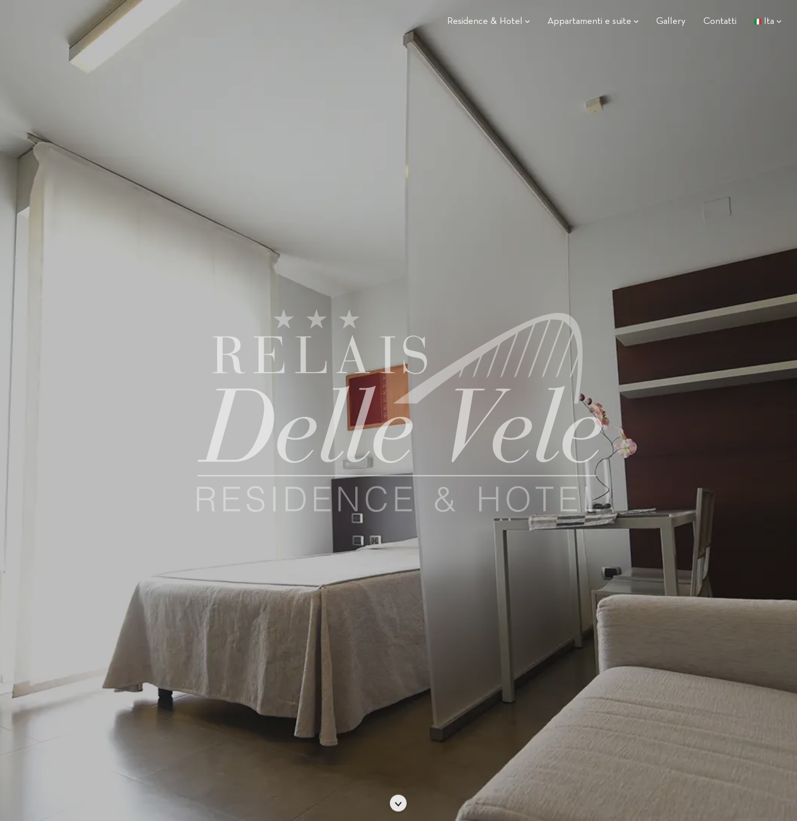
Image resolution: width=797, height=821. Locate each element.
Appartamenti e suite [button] (592, 21)
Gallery (671, 21)
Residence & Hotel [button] (488, 21)
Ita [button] (767, 21)
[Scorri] (398, 803)
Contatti (720, 21)
